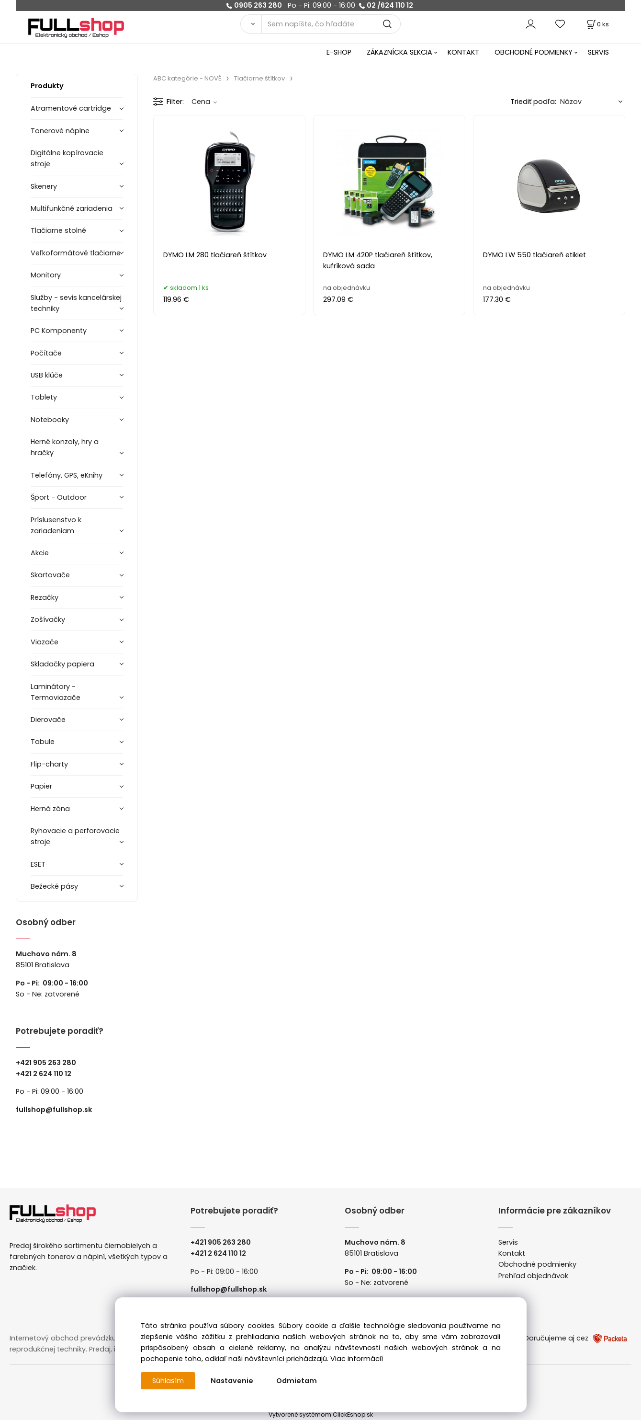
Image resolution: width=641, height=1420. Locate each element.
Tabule (43, 741)
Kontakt (511, 1253)
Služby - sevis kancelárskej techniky (76, 303)
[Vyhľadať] (250, 24)
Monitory (46, 275)
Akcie (40, 553)
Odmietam (296, 1381)
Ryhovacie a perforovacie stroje (75, 836)
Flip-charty (49, 764)
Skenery (44, 186)
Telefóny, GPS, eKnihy (66, 475)
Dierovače (48, 719)
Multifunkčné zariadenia (71, 208)
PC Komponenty (59, 330)
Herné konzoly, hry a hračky (65, 447)
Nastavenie (232, 1381)
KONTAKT (463, 52)
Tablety (44, 397)
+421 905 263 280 (46, 1062)
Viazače (44, 642)
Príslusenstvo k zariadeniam (56, 525)
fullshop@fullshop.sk (54, 1109)
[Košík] (597, 24)
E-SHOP (338, 52)
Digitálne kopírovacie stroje (67, 158)
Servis (508, 1242)
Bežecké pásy (54, 886)
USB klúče (47, 375)
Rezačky (44, 597)
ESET (38, 864)
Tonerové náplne (60, 131)
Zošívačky (48, 619)
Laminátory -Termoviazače (55, 692)
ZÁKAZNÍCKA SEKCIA (399, 52)
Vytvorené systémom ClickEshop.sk (321, 1414)
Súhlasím (168, 1381)
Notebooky (50, 419)
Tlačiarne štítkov (259, 78)
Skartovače (50, 575)
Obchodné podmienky (537, 1264)
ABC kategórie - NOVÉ (187, 78)
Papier (41, 786)
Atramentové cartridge (71, 108)
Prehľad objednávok (533, 1276)
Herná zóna (50, 808)
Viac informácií (356, 1358)
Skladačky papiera (62, 664)
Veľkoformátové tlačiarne (76, 253)
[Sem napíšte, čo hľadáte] (330, 24)
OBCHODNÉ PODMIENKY (534, 52)
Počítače (46, 353)
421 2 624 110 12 (45, 1073)
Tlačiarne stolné (58, 230)
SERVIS (598, 52)
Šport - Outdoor (59, 497)
